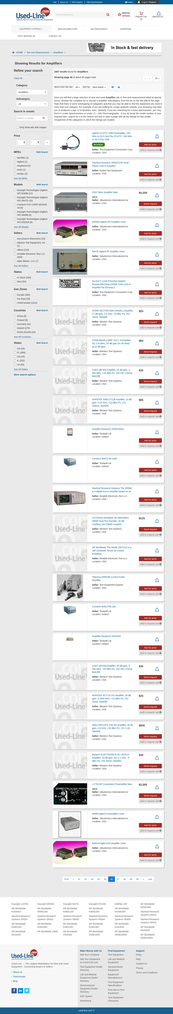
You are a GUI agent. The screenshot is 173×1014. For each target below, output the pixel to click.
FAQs (139, 954)
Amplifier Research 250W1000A (108, 429)
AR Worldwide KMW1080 (147, 905)
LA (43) (19, 364)
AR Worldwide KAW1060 (96, 925)
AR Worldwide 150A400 (70, 933)
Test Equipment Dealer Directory (91, 968)
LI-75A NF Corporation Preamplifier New (112, 784)
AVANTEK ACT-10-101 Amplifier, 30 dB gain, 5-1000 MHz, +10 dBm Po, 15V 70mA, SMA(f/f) (111, 698)
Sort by (86, 87)
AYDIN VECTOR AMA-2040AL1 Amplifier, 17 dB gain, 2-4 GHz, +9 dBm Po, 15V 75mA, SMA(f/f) (112, 313)
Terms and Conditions (147, 972)
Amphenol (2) (22, 165)
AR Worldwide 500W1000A (147, 936)
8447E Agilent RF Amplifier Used (108, 251)
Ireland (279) (22, 328)
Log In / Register (149, 2)
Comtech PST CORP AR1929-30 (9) (30, 206)
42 (85, 879)
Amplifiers (59, 52)
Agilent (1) (20, 161)
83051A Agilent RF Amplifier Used (109, 843)
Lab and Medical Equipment (116, 961)
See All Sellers (21, 266)
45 (105, 879)
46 (111, 879)
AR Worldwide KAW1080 (44, 925)
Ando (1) (20, 169)
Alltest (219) (21, 250)
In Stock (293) (22, 277)
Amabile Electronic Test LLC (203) (29, 255)
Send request (150, 204)
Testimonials (18, 976)
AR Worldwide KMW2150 (44, 910)
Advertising (85, 1000)
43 (92, 879)
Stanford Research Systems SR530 (20, 918)
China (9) (20, 316)
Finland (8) (21, 320)
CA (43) (19, 348)
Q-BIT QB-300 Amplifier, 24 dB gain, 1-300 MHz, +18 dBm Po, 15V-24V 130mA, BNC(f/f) (112, 373)
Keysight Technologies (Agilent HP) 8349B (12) (30, 192)
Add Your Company (89, 954)
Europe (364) (22, 295)
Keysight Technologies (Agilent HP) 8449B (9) (30, 213)
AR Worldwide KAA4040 (18, 933)
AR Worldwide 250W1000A (122, 933)
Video (129, 2)
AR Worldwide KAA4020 (147, 928)
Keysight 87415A (97, 904)
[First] (66, 879)
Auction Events (98, 29)
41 (79, 879)
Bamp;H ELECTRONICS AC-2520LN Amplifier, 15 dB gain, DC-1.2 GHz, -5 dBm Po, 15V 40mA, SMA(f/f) (110, 757)
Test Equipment (115, 954)
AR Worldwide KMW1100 (70, 910)
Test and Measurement (39, 52)
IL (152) (19, 360)
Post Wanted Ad (26, 36)
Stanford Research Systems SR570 (149, 921)
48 (124, 879)
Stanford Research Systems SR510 (149, 913)
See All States (21, 369)
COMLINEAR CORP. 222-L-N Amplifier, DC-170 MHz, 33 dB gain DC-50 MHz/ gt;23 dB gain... (111, 343)
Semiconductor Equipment (115, 968)
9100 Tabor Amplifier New (104, 192)
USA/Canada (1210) (25, 303)
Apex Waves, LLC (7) (26, 261)
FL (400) (19, 352)
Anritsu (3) (20, 173)
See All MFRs (20, 178)
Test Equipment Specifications (115, 984)
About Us (16, 972)
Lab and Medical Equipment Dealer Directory (89, 977)
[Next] (143, 879)
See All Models (21, 227)
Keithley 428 (121, 904)
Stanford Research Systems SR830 (72, 918)
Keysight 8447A (71, 904)
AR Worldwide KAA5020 (18, 910)
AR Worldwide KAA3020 (122, 925)
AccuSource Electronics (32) (29, 238)
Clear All (18, 78)
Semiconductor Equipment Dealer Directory (89, 988)
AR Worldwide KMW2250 (96, 910)
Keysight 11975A (19, 904)
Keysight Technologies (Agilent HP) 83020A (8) (30, 220)
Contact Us (55, 36)
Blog (14, 981)
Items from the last (63, 87)
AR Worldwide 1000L (47, 931)
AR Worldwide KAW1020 (18, 925)
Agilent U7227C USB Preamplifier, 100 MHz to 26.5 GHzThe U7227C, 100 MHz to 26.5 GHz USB (112, 136)
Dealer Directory (67, 29)
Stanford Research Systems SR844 (98, 918)
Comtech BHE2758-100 (104, 606)
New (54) (20, 281)
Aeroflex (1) (21, 157)
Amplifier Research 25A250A (106, 636)
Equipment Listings (31, 29)
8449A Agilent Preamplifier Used (108, 813)
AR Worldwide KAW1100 (70, 925)
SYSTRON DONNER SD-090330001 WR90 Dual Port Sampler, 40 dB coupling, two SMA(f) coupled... (110, 521)
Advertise (125, 29)
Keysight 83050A (45, 904)
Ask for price (150, 144)
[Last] (150, 879)
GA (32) (19, 356)
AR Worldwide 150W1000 (96, 933)
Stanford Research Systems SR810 (46, 918)
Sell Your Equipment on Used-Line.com (90, 961)
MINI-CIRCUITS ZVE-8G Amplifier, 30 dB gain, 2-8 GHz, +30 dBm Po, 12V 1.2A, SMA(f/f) (112, 728)
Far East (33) (22, 299)
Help (138, 959)
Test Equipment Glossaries (115, 999)
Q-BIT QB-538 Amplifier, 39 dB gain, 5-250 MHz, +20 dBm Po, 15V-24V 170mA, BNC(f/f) (112, 668)
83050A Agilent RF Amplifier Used (109, 222)
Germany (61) (22, 324)
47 (118, 879)
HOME (20, 52)
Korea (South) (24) (25, 332)
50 (137, 879)
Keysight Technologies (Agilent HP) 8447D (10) (30, 199)
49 (131, 879)
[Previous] (73, 879)
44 (98, 879)
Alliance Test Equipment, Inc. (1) (30, 244)
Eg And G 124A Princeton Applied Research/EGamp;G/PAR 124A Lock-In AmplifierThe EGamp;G (111, 284)
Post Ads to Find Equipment (116, 991)
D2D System (86, 996)
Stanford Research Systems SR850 (124, 918)
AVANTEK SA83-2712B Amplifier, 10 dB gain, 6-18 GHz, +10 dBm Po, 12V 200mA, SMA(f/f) (112, 402)
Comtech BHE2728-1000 (104, 458)
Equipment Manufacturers (115, 976)
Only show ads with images (31, 127)
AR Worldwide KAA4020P (122, 910)
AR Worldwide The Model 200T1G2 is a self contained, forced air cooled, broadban (111, 550)
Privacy (139, 968)
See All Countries (22, 337)
